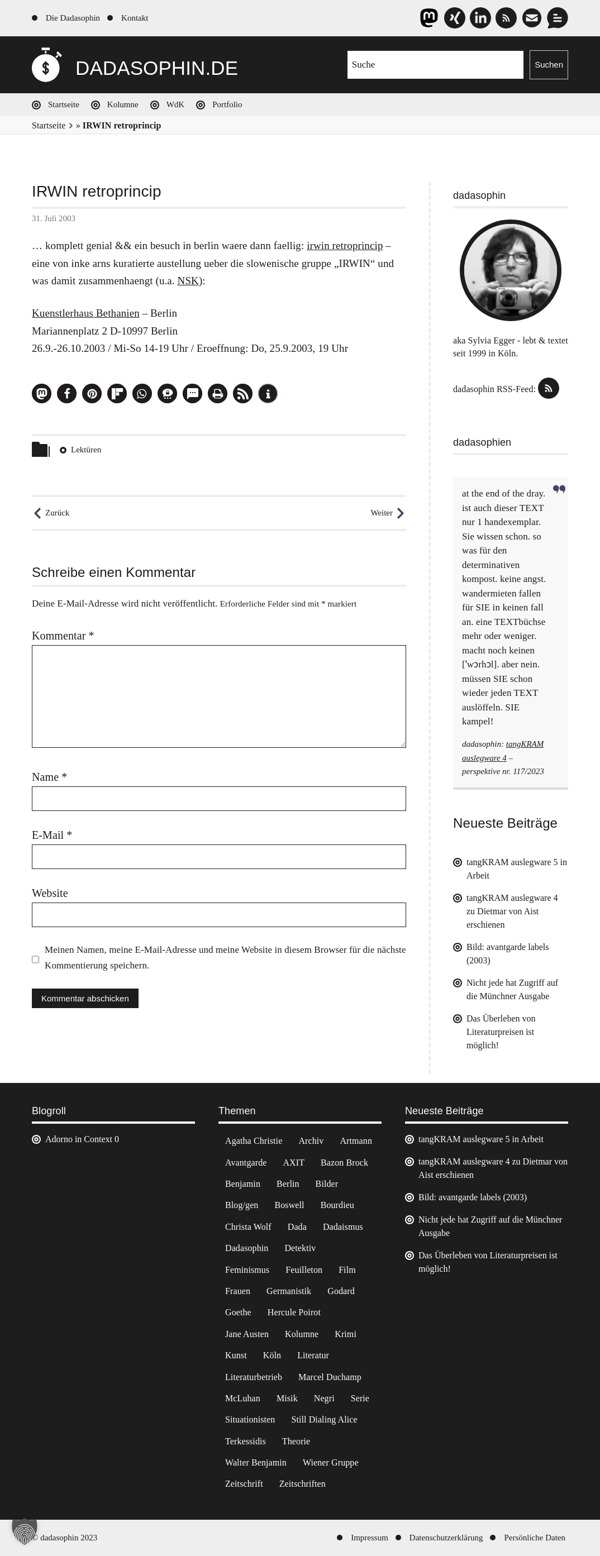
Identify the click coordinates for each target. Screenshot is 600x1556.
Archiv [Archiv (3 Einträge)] (310, 1140)
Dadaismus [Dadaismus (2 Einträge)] (343, 1227)
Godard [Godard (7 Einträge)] (341, 1291)
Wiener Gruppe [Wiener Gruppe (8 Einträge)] (331, 1462)
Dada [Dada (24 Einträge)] (297, 1227)
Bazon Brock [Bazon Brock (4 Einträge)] (344, 1162)
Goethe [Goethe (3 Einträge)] (238, 1312)
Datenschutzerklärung (446, 1537)
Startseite (63, 104)
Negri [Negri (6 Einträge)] (324, 1398)
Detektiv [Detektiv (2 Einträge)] (300, 1248)
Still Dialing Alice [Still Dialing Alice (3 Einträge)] (324, 1419)
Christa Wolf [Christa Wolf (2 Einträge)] (248, 1227)
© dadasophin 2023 (64, 1537)
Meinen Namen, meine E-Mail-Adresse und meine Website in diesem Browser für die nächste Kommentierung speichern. (225, 957)
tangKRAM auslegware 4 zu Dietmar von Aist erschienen (512, 911)
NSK (188, 281)
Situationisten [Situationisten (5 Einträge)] (250, 1419)
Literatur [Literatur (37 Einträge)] (313, 1355)
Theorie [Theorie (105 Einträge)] (296, 1441)
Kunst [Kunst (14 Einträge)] (236, 1355)
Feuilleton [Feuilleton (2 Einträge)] (303, 1270)
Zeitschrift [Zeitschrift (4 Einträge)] (244, 1483)
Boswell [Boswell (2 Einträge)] (289, 1205)
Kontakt (134, 17)
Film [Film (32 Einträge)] (347, 1270)
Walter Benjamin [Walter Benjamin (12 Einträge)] (256, 1462)
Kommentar (63, 635)
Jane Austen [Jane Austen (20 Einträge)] (247, 1334)
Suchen (549, 64)
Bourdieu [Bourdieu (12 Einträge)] (337, 1205)
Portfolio (227, 104)
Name (49, 777)
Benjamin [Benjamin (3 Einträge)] (242, 1184)
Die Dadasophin (73, 17)
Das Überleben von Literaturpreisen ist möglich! (501, 1032)
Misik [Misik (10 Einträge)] (287, 1398)
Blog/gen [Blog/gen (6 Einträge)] (241, 1205)
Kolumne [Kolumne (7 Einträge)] (301, 1334)
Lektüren (86, 449)
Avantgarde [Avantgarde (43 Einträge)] (245, 1162)
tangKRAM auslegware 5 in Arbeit (481, 1139)
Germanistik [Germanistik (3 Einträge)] (288, 1291)
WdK (175, 104)
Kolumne (123, 104)
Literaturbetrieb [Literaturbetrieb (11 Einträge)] (253, 1377)
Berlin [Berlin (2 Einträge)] (288, 1184)
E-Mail (52, 835)
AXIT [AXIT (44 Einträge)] (293, 1162)
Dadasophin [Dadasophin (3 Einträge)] (246, 1248)
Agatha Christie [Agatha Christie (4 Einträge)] (253, 1140)
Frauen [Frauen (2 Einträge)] (237, 1291)
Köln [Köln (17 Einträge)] (272, 1355)
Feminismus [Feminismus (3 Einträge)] (247, 1270)
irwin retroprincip (345, 245)
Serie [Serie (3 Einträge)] (360, 1398)
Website (50, 893)
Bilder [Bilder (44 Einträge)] (327, 1184)
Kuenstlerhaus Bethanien (86, 313)
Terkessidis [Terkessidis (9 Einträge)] (245, 1441)
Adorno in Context (78, 1139)
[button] (41, 393)
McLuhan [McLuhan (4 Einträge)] (242, 1398)
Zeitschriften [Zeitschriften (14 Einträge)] (302, 1483)
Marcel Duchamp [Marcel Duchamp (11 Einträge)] (329, 1377)
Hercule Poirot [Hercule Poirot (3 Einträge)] (294, 1312)
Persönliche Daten (534, 1537)
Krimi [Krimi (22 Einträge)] (345, 1334)
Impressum (369, 1537)
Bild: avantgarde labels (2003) (472, 1197)
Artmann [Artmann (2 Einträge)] (356, 1140)
